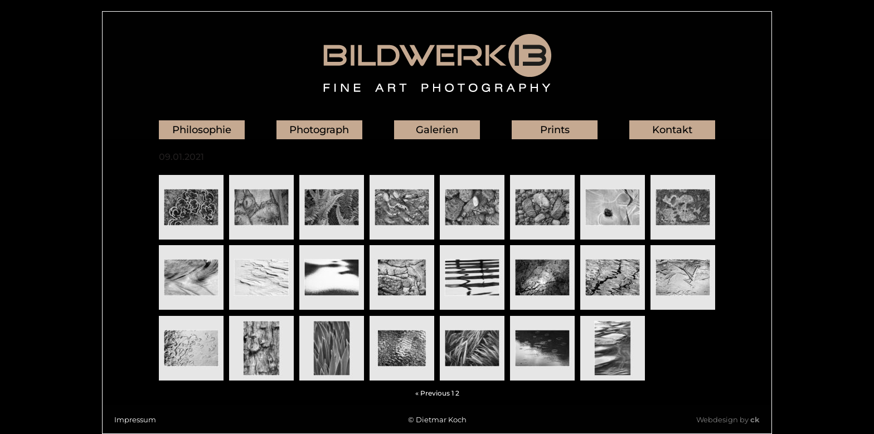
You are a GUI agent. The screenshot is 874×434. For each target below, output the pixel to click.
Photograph (319, 130)
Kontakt (672, 130)
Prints (555, 130)
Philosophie (201, 130)
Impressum (135, 419)
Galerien (437, 130)
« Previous (432, 393)
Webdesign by (728, 419)
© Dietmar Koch (437, 419)
